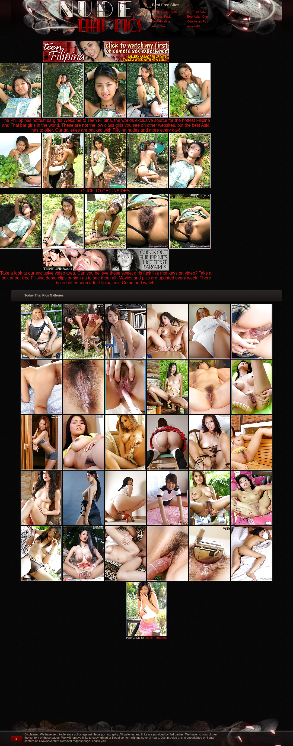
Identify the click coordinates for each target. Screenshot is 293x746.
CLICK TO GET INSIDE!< (105, 190)
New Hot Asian (161, 21)
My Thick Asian (197, 11)
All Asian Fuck (161, 16)
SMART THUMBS (156, 637)
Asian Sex (158, 26)
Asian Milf (193, 26)
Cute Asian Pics (197, 21)
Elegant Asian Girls (164, 11)
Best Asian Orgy (198, 16)
